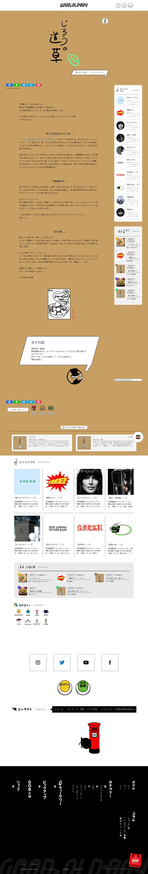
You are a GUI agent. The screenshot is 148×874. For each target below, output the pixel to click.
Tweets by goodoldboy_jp (122, 380)
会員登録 (34, 864)
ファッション (81, 791)
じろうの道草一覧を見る (75, 427)
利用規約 (66, 869)
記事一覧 (105, 784)
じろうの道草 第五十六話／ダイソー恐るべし (38, 139)
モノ (125, 786)
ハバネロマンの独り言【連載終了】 (125, 826)
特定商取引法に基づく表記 (29, 869)
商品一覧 (13, 784)
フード (85, 786)
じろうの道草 (129, 821)
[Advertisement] (128, 48)
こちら (81, 262)
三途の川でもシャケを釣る (121, 826)
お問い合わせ (78, 869)
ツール (93, 786)
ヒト (129, 786)
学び (89, 785)
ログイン (23, 864)
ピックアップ (77, 791)
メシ (121, 786)
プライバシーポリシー (50, 869)
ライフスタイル (101, 792)
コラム (73, 787)
